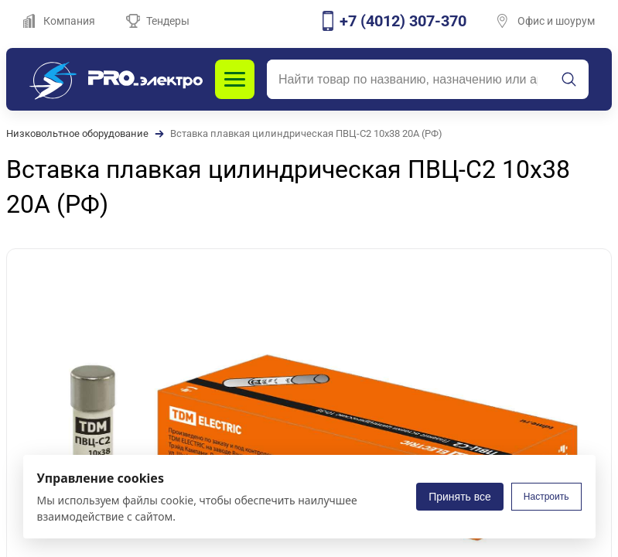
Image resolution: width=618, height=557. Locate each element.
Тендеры (157, 21)
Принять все (460, 496)
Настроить (546, 496)
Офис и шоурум (546, 21)
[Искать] (569, 79)
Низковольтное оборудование (77, 133)
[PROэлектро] (116, 79)
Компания (59, 21)
